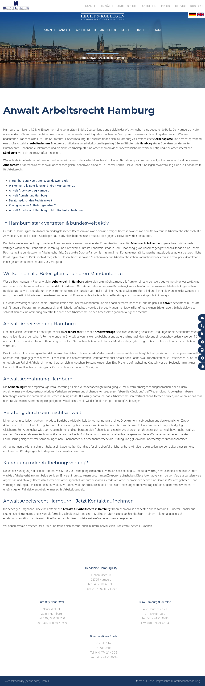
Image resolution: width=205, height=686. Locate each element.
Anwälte (65, 30)
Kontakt (155, 30)
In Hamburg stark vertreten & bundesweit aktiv (38, 180)
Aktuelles (108, 30)
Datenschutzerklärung (186, 681)
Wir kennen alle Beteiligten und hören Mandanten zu (42, 185)
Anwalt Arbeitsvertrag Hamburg (29, 190)
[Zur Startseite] (102, 18)
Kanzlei (49, 30)
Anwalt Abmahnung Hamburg (28, 195)
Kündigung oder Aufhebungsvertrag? (32, 205)
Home (82, 57)
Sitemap (139, 681)
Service (139, 30)
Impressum (163, 681)
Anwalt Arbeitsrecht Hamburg (107, 57)
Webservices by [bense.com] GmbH (27, 681)
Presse (125, 30)
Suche (150, 681)
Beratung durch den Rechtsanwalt (30, 200)
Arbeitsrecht (86, 30)
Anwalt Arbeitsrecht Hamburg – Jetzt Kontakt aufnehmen (46, 210)
